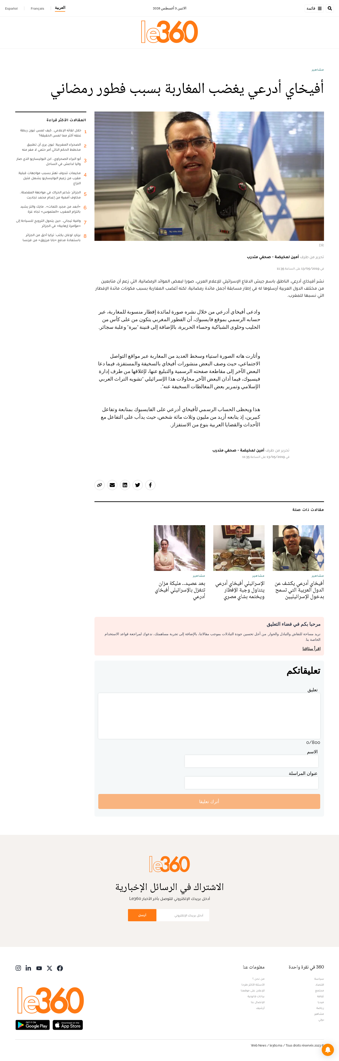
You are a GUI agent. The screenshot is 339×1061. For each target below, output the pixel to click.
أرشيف (260, 1008)
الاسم (312, 751)
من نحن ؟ (258, 978)
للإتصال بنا (258, 1002)
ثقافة (320, 996)
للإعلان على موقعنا (253, 990)
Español (11, 8)
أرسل (142, 915)
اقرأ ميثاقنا (311, 648)
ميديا (321, 1002)
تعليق (313, 689)
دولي (321, 1019)
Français (37, 8)
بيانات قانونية (256, 996)
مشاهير (318, 69)
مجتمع (319, 990)
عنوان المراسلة (303, 773)
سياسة (319, 978)
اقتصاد (319, 984)
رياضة (320, 1008)
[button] (328, 1050)
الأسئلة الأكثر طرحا (253, 984)
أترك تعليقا (209, 801)
